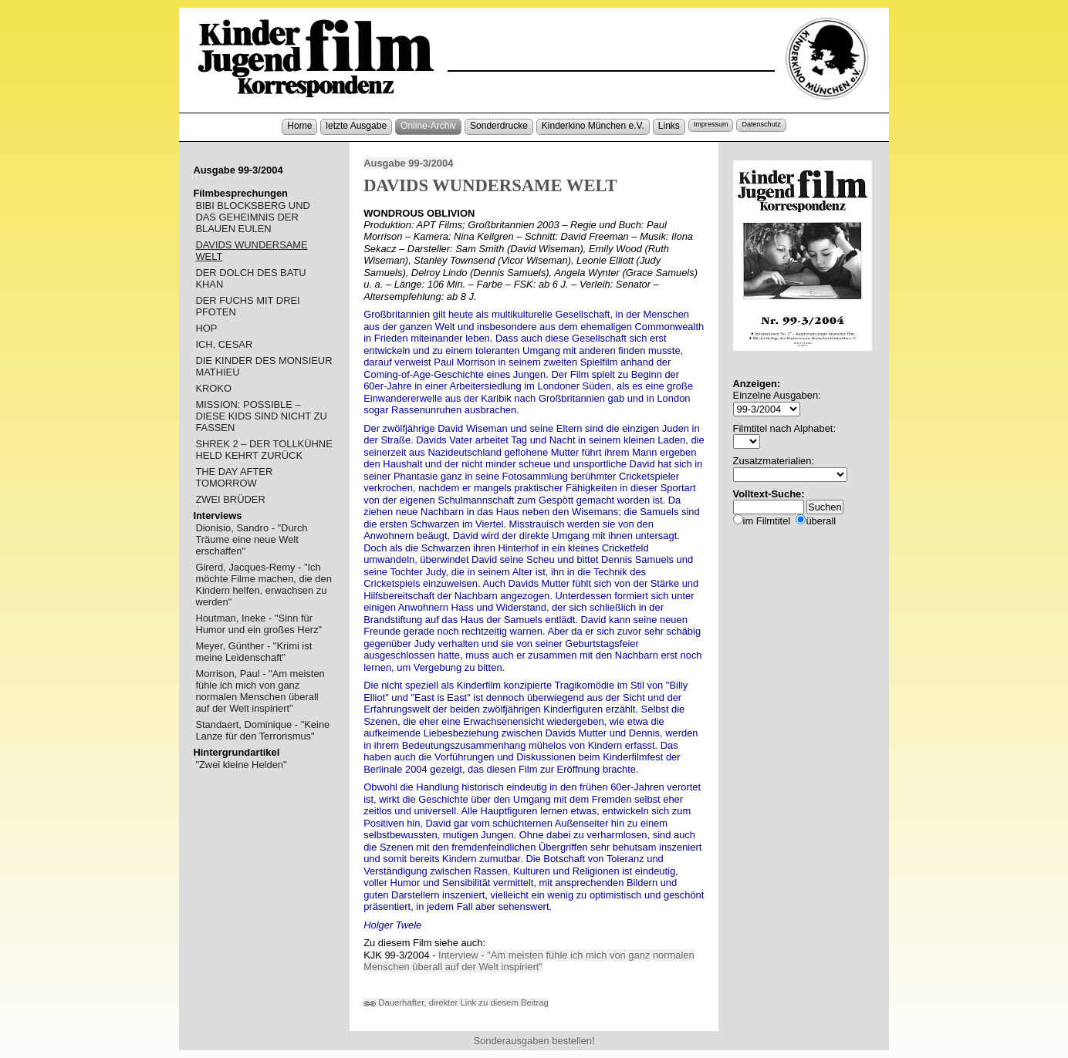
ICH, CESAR (223, 344)
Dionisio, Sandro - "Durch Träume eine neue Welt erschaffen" (251, 539)
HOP (206, 328)
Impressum (711, 124)
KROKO (213, 388)
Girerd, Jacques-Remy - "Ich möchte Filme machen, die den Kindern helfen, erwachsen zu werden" (263, 584)
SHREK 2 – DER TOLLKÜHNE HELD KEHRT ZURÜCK (263, 449)
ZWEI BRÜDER (230, 499)
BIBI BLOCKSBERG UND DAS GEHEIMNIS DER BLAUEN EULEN (252, 217)
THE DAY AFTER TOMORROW (233, 477)
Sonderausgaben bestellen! (533, 1040)
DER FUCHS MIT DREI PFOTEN (247, 306)
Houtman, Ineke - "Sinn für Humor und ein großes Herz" (258, 623)
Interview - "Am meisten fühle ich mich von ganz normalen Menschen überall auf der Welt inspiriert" (529, 961)
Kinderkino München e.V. (593, 125)
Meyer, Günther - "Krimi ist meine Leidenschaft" (253, 651)
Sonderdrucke (499, 125)
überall (821, 521)
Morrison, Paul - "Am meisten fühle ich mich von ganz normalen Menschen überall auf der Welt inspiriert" (259, 691)
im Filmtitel (767, 521)
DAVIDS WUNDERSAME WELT (251, 250)
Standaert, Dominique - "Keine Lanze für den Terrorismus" (262, 730)
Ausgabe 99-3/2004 (408, 163)
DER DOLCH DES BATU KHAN (250, 278)
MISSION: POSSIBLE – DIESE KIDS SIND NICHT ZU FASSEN (260, 416)
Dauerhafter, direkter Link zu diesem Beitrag (456, 1002)
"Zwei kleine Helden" (240, 764)
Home (299, 125)
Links (669, 125)
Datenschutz (761, 124)
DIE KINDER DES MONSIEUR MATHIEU (263, 366)
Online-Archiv (428, 125)
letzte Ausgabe (356, 125)
